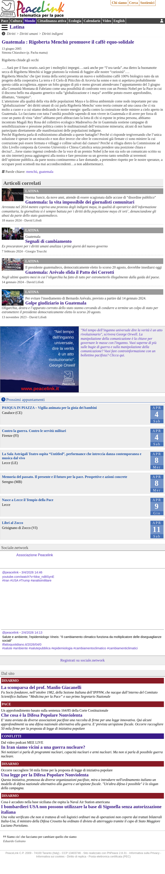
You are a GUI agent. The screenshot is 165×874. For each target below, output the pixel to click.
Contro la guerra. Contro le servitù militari (34, 431)
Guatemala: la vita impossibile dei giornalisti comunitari (79, 201)
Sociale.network (14, 547)
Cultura (16, 21)
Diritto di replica (76, 856)
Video (107, 21)
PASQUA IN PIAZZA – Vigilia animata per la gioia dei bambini (49, 408)
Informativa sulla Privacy (144, 853)
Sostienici (147, 3)
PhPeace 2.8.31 (117, 853)
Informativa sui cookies (50, 856)
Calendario (92, 21)
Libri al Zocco (12, 523)
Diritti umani (29, 34)
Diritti (11, 34)
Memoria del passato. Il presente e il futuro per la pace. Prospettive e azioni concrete (64, 477)
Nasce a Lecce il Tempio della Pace (27, 500)
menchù (31, 171)
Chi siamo (119, 3)
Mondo (29, 21)
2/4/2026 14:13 (31, 632)
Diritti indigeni (52, 34)
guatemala (46, 171)
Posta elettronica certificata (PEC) (110, 856)
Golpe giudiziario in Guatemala (55, 302)
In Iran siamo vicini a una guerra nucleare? (43, 747)
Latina (17, 27)
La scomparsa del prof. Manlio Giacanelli (41, 687)
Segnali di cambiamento (48, 241)
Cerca (133, 3)
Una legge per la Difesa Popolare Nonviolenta (44, 774)
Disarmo (10, 680)
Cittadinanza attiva (51, 21)
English (119, 21)
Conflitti (11, 736)
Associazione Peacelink (34, 555)
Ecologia (74, 21)
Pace (4, 21)
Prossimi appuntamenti (25, 399)
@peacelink (10, 572)
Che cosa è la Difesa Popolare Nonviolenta (41, 715)
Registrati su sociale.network (82, 660)
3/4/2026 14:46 (31, 572)
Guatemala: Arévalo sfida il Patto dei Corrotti (69, 272)
